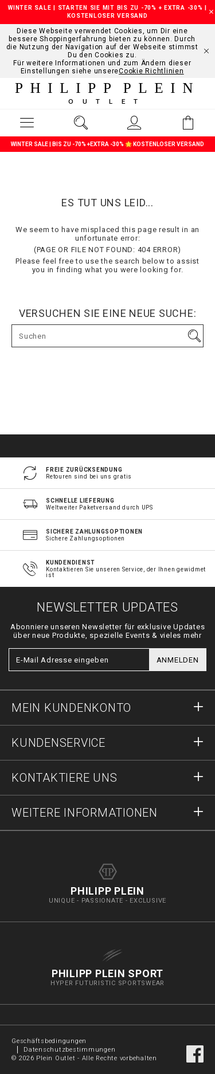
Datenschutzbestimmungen (69, 1049)
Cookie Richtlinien (151, 71)
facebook (195, 1054)
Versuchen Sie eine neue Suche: (108, 313)
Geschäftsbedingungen (49, 1041)
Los (194, 335)
